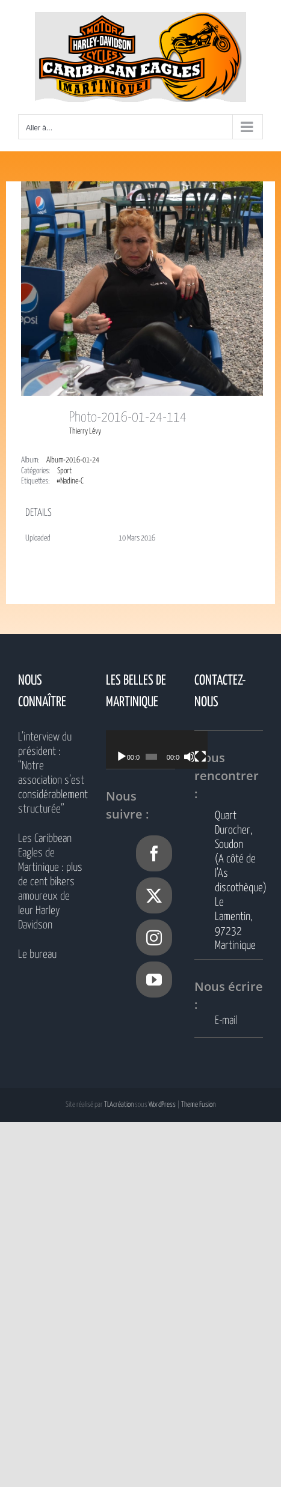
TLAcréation (119, 1105)
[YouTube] (154, 980)
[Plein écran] (212, 757)
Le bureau (37, 954)
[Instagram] (154, 937)
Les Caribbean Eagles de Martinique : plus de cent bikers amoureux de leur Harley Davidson (50, 882)
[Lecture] (122, 757)
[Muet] (199, 757)
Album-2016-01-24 (72, 460)
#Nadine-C (70, 481)
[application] (163, 749)
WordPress (162, 1105)
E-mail (226, 1020)
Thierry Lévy (85, 431)
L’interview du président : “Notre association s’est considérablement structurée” (52, 773)
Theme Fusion (198, 1105)
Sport (64, 471)
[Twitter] (154, 895)
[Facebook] (154, 853)
